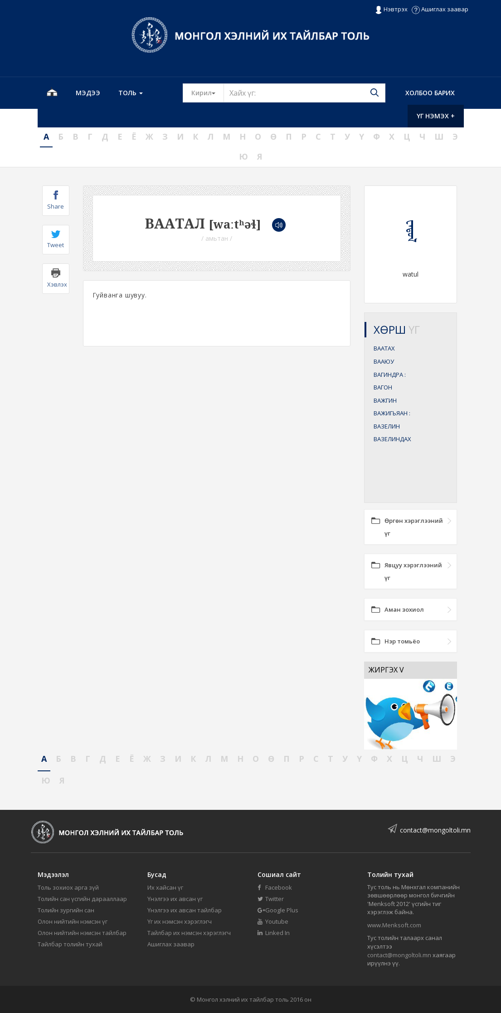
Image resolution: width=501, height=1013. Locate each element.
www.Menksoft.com (394, 925)
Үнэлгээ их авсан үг (175, 899)
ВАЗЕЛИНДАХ (392, 439)
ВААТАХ (384, 348)
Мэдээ (88, 92)
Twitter (271, 899)
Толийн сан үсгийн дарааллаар (82, 899)
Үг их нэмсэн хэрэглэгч (179, 921)
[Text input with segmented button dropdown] (304, 92)
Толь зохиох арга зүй (68, 887)
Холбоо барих (430, 92)
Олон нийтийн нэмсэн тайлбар (82, 933)
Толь (130, 92)
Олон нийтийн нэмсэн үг (72, 921)
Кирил (207, 92)
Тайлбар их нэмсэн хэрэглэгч (189, 933)
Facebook (275, 887)
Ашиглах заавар (440, 9)
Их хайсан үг (165, 887)
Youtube (273, 921)
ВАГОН (383, 387)
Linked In (274, 933)
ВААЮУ (384, 361)
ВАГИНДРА (390, 374)
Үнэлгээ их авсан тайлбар (184, 910)
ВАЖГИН (385, 400)
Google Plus (278, 910)
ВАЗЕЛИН (387, 426)
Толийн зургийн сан (66, 910)
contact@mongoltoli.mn (435, 830)
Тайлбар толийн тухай (70, 944)
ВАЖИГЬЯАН (392, 413)
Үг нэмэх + (436, 116)
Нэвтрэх (391, 9)
